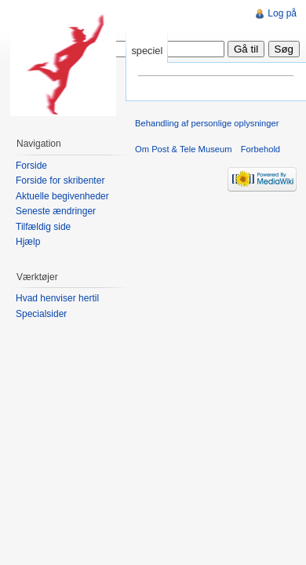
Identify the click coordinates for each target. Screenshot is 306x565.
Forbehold (260, 149)
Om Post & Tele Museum (183, 149)
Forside (31, 165)
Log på (282, 13)
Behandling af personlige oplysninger (207, 123)
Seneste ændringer (56, 211)
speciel (146, 50)
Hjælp (28, 241)
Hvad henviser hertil (57, 298)
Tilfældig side (43, 226)
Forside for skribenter (60, 180)
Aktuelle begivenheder (62, 196)
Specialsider (41, 313)
